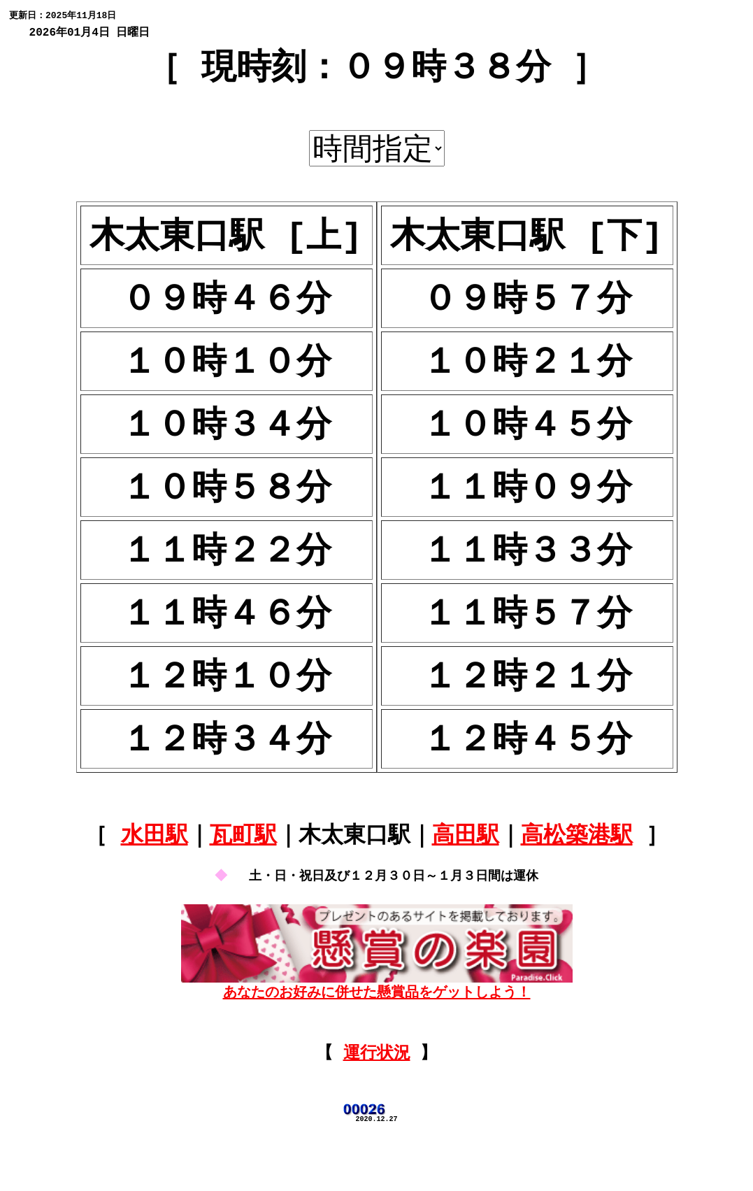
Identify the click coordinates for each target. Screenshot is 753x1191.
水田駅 (154, 868)
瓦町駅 (243, 868)
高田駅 (465, 868)
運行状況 (376, 1103)
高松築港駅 (577, 868)
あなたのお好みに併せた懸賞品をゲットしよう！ (377, 1026)
